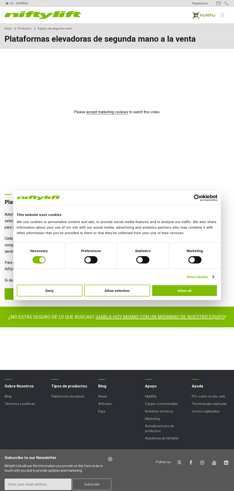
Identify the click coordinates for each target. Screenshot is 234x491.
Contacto (218, 3)
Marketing (152, 419)
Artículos (105, 404)
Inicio (8, 28)
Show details (197, 277)
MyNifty (204, 15)
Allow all (185, 291)
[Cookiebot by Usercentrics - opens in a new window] (197, 197)
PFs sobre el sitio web (208, 396)
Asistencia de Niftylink (161, 438)
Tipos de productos (69, 386)
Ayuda (197, 386)
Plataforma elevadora (67, 396)
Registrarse (199, 3)
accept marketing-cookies (107, 112)
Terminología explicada (209, 404)
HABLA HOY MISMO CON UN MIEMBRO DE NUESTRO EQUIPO (161, 317)
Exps (101, 411)
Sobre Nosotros (19, 386)
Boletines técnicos (159, 411)
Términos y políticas (20, 404)
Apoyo (151, 386)
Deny (49, 291)
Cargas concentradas (161, 404)
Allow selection (117, 291)
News (102, 396)
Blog (8, 396)
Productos (24, 28)
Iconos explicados (205, 411)
